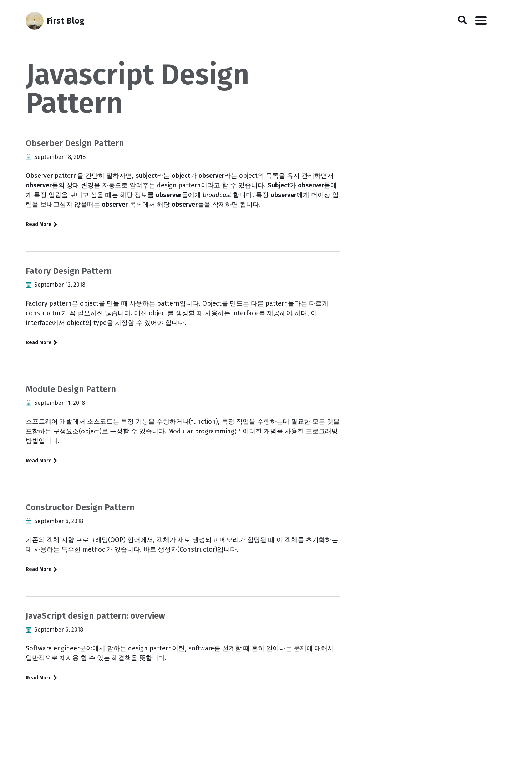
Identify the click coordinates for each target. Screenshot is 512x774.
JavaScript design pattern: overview (95, 616)
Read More (42, 224)
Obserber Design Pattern (75, 143)
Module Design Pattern (71, 389)
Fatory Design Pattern (69, 271)
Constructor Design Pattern (80, 507)
